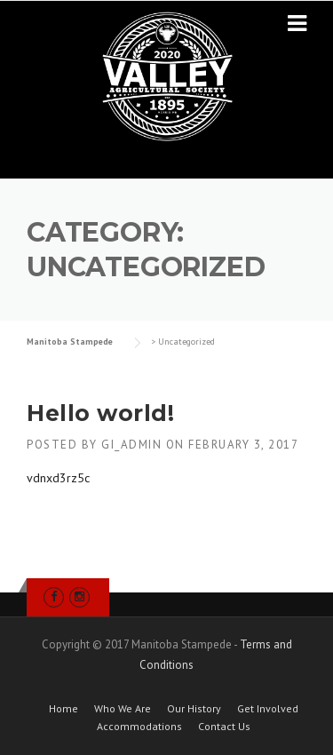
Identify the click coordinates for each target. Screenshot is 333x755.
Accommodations (139, 726)
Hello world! (100, 413)
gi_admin (131, 444)
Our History (194, 708)
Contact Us (224, 726)
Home (63, 708)
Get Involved (267, 708)
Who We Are (122, 708)
